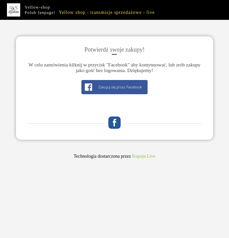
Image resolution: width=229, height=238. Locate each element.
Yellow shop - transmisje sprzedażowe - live (107, 12)
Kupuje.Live (143, 156)
